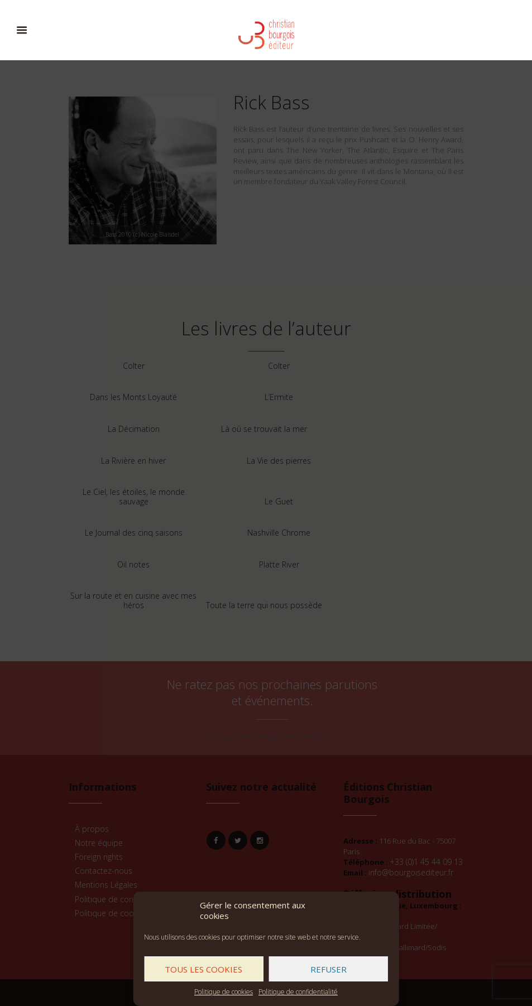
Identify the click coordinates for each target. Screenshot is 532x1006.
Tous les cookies (203, 969)
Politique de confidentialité (298, 992)
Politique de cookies (223, 992)
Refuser (328, 969)
